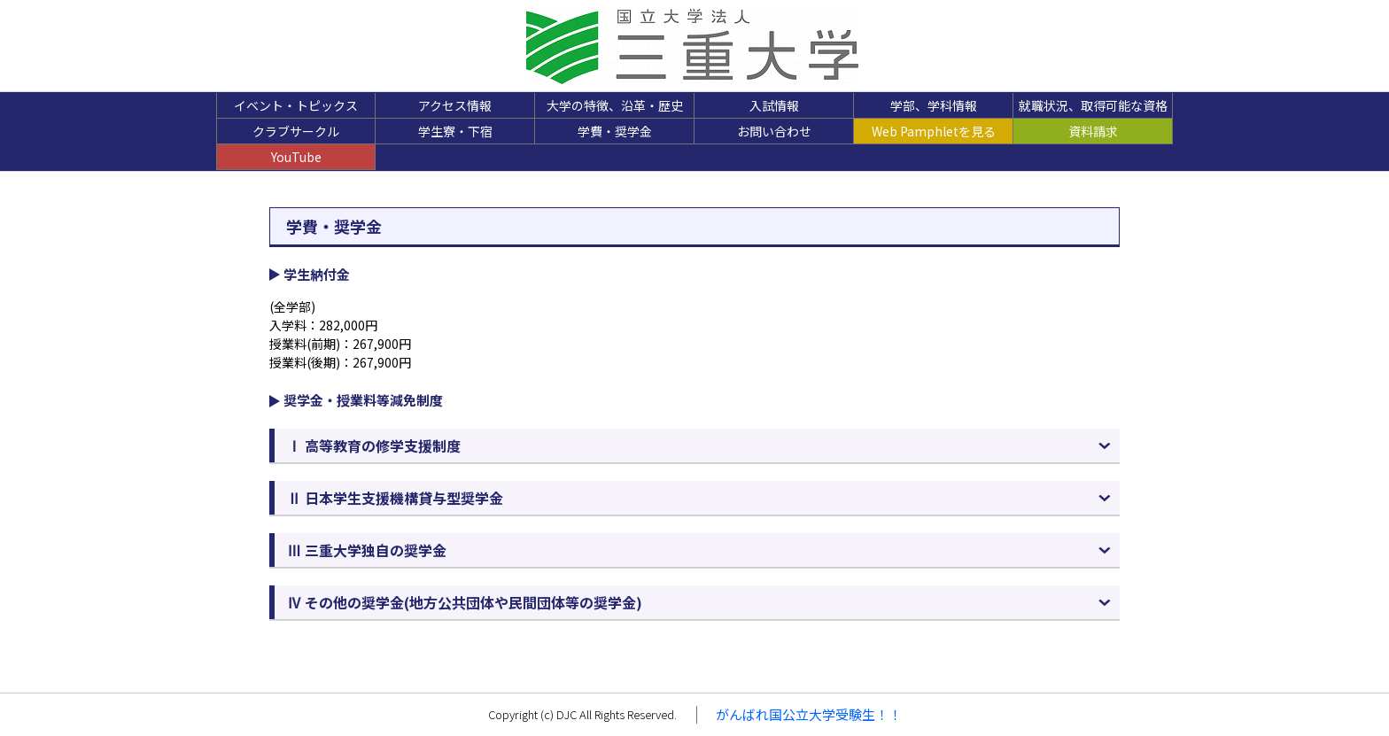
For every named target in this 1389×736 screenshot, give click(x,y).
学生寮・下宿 (455, 131)
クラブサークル (295, 131)
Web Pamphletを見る (934, 131)
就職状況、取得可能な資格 (1093, 105)
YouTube (296, 157)
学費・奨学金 (615, 131)
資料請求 (1093, 131)
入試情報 (774, 105)
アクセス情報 (455, 105)
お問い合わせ (774, 131)
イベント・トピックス (296, 105)
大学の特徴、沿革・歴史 (615, 105)
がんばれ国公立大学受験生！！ (809, 714)
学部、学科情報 (933, 105)
